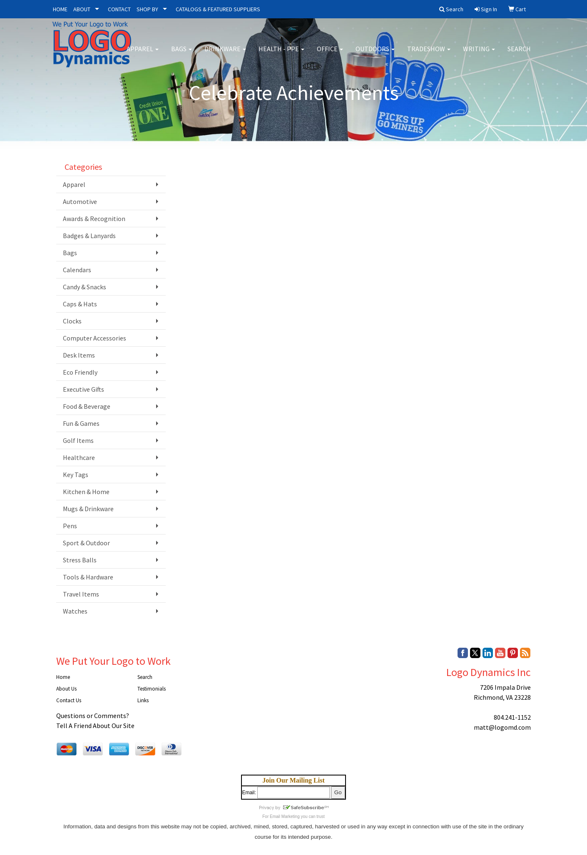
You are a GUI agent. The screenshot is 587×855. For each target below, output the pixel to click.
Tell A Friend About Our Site (95, 725)
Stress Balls (80, 560)
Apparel (143, 54)
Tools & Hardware (88, 577)
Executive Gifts (83, 389)
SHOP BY (147, 9)
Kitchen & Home (86, 491)
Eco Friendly (80, 372)
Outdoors (375, 54)
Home (63, 677)
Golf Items (78, 440)
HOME (60, 9)
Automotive (80, 201)
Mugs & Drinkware (88, 509)
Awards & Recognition (94, 218)
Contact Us (68, 700)
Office (330, 54)
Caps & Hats (80, 304)
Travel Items (81, 594)
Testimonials (151, 688)
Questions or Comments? (92, 715)
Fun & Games (81, 423)
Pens (70, 526)
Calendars (77, 270)
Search (519, 54)
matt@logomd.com (502, 727)
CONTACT (119, 9)
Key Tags (75, 474)
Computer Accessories (94, 338)
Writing (479, 54)
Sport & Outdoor (86, 543)
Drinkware (225, 54)
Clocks (72, 321)
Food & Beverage (86, 406)
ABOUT (81, 9)
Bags (181, 54)
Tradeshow (428, 54)
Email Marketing (285, 816)
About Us (66, 688)
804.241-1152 (512, 717)
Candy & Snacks (84, 287)
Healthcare (79, 457)
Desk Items (79, 355)
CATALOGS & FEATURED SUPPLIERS (218, 9)
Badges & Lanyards (89, 235)
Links (143, 700)
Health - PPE (281, 54)
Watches (75, 611)
